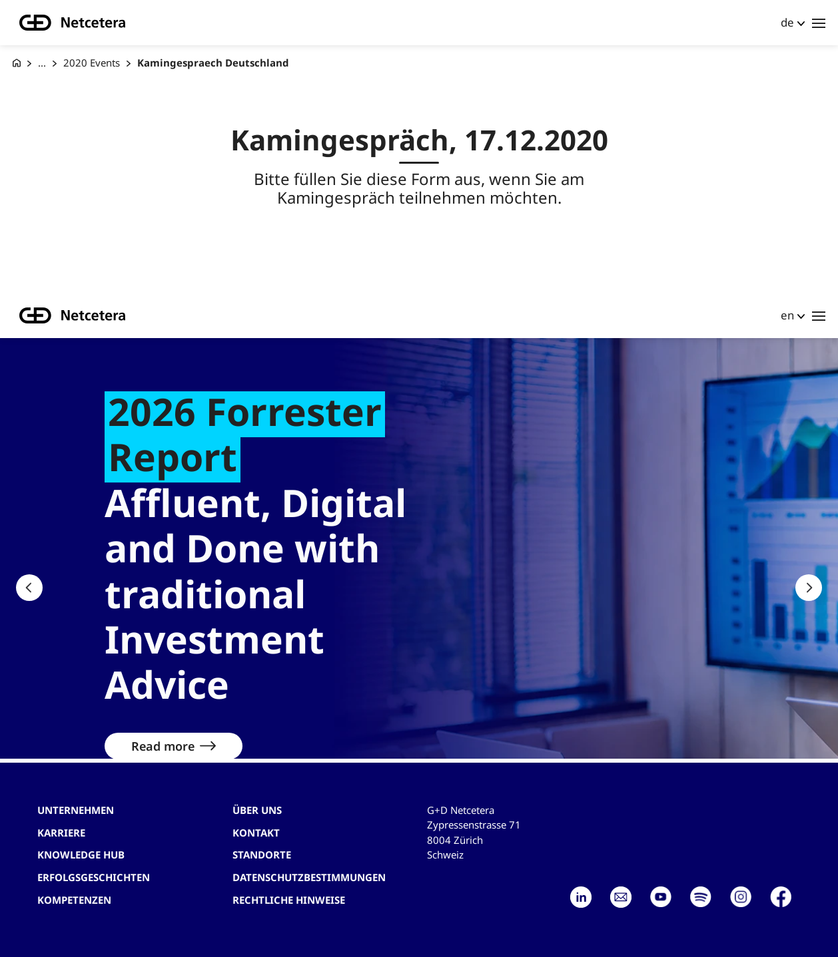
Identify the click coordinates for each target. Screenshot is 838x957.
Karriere (61, 832)
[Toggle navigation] (818, 23)
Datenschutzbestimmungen (309, 877)
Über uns (257, 810)
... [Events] (42, 62)
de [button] (787, 22)
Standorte (261, 854)
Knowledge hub (81, 854)
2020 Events (91, 62)
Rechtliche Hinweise (288, 899)
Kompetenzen (74, 899)
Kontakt (256, 832)
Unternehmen (75, 810)
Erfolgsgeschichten (93, 877)
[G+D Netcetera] (17, 63)
